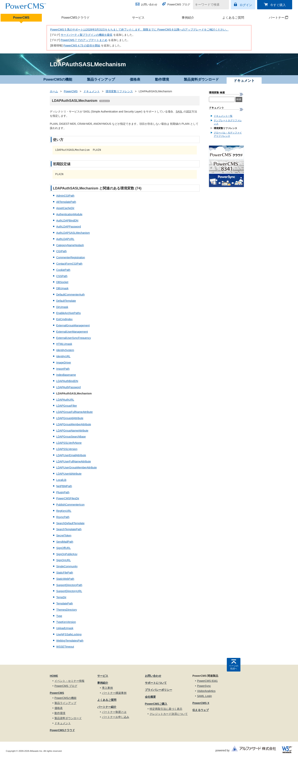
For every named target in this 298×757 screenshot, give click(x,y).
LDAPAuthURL (65, 399)
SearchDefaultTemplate (70, 523)
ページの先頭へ (233, 667)
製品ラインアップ (101, 79)
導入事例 (107, 687)
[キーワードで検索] (208, 4)
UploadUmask (64, 628)
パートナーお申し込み (115, 717)
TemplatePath (64, 603)
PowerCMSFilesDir (67, 498)
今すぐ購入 (278, 5)
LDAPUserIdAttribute (69, 473)
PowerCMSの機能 (57, 79)
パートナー (273, 17)
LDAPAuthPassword (68, 387)
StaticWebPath (65, 578)
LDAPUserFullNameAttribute (73, 461)
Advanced (104, 101)
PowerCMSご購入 (156, 703)
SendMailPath (64, 541)
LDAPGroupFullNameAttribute (74, 411)
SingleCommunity (67, 566)
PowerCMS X (200, 703)
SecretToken (63, 535)
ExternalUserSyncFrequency (73, 337)
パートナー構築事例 (114, 692)
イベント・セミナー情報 (69, 680)
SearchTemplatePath (69, 529)
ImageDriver (63, 362)
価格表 (135, 79)
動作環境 (162, 79)
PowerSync (204, 685)
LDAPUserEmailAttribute (71, 455)
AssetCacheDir (65, 208)
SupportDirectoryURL (69, 591)
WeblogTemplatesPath (69, 640)
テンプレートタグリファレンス (228, 122)
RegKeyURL (63, 510)
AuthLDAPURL (65, 239)
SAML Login (204, 696)
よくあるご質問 (233, 17)
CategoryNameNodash (70, 245)
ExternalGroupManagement (73, 325)
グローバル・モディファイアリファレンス (228, 134)
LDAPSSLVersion (66, 449)
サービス (138, 17)
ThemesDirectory (66, 609)
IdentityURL (63, 356)
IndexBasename (66, 374)
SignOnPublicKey (66, 554)
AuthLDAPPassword (68, 226)
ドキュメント (91, 91)
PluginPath (62, 492)
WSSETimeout (65, 646)
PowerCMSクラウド (75, 17)
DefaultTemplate (66, 300)
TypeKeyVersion (66, 622)
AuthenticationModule (69, 214)
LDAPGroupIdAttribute (69, 418)
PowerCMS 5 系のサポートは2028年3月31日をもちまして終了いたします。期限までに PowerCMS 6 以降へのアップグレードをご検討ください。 (139, 29)
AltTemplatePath (66, 201)
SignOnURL (63, 560)
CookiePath (63, 269)
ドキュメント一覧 (223, 116)
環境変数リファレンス (119, 91)
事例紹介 (188, 17)
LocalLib (61, 479)
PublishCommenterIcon (70, 504)
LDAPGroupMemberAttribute (73, 424)
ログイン (246, 5)
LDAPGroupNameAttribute (72, 430)
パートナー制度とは (114, 711)
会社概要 (150, 696)
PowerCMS (21, 17)
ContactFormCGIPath (69, 263)
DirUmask (62, 307)
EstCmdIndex (64, 319)
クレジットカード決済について (169, 713)
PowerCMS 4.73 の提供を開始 (81, 45)
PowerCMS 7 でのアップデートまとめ (84, 40)
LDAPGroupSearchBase (71, 436)
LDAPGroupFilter (66, 405)
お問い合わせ (149, 4)
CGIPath (61, 251)
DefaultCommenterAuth (70, 294)
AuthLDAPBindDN (67, 220)
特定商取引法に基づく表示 (166, 708)
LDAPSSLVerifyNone (69, 442)
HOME (54, 675)
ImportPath (62, 368)
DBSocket (62, 282)
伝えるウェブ (200, 710)
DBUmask (62, 288)
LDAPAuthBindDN (67, 381)
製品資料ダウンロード (201, 79)
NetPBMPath (64, 486)
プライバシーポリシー (158, 689)
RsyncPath (62, 517)
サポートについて (156, 682)
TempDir (61, 597)
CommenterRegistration (70, 257)
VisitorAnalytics (206, 690)
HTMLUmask (64, 343)
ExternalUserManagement (72, 331)
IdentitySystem (65, 350)
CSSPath (61, 276)
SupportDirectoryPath (69, 585)
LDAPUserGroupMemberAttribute (76, 467)
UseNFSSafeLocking (69, 634)
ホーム (54, 91)
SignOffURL (63, 547)
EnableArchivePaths (68, 313)
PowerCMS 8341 (207, 680)
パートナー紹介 (106, 706)
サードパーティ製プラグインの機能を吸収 (86, 34)
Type (59, 615)
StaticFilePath (64, 572)
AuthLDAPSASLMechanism (73, 232)
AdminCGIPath (65, 195)
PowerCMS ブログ (178, 4)
